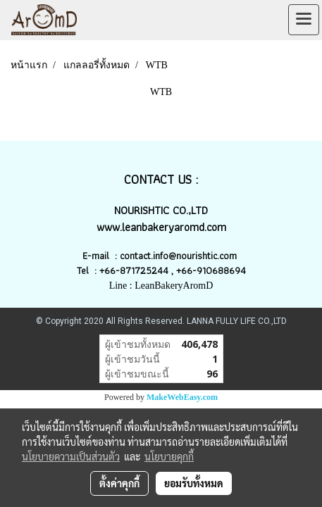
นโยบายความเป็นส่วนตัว (71, 456)
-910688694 (219, 270)
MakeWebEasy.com (182, 397)
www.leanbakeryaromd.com (161, 227)
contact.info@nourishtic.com (180, 255)
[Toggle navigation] (303, 19)
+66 (184, 270)
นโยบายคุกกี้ (169, 456)
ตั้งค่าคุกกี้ (119, 483)
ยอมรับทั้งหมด (193, 483)
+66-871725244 (133, 270)
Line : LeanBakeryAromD (161, 285)
